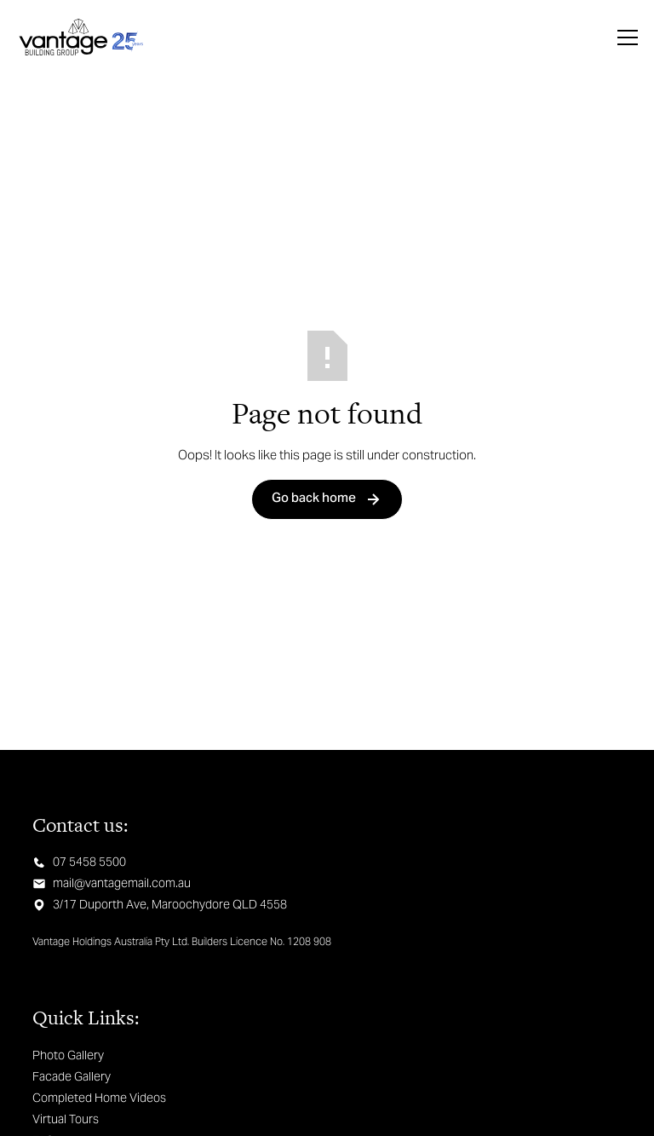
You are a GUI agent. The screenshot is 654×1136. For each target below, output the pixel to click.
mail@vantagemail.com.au (122, 883)
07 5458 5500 (89, 861)
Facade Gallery (71, 1076)
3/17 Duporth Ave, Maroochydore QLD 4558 (170, 904)
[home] (81, 37)
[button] (624, 37)
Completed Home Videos (99, 1097)
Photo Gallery (68, 1055)
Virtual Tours (65, 1119)
